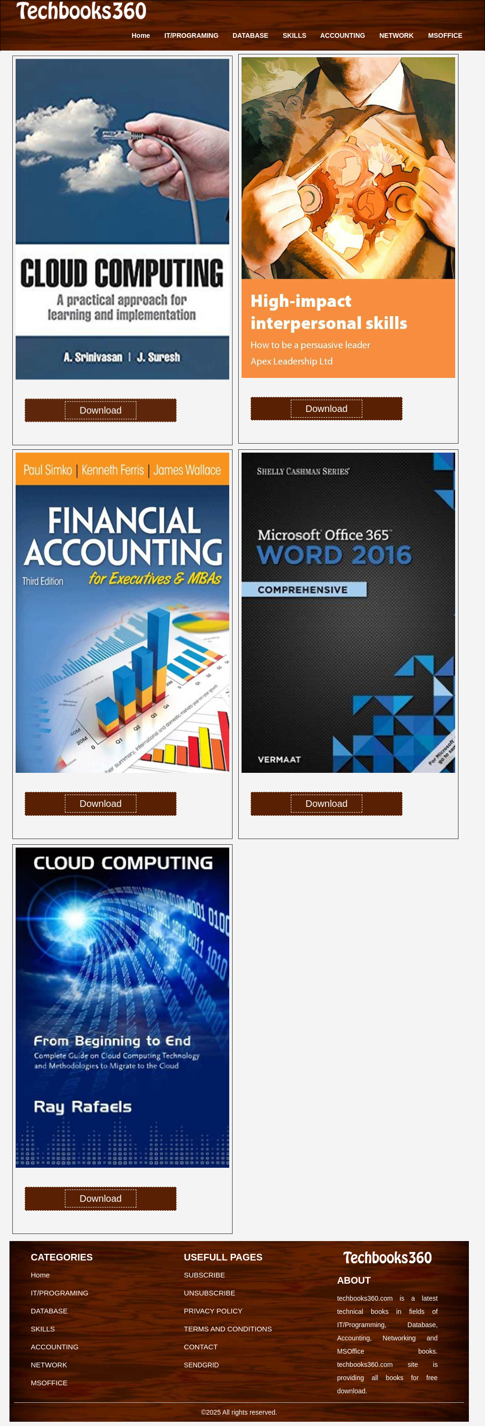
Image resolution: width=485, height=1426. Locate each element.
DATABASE (251, 35)
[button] (26, 644)
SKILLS (294, 35)
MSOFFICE (445, 35)
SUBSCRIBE (204, 1275)
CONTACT (200, 1347)
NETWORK (396, 35)
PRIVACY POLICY (213, 1311)
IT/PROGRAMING (191, 35)
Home (141, 35)
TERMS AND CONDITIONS (228, 1329)
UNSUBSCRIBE (209, 1293)
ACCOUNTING (342, 35)
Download (101, 414)
